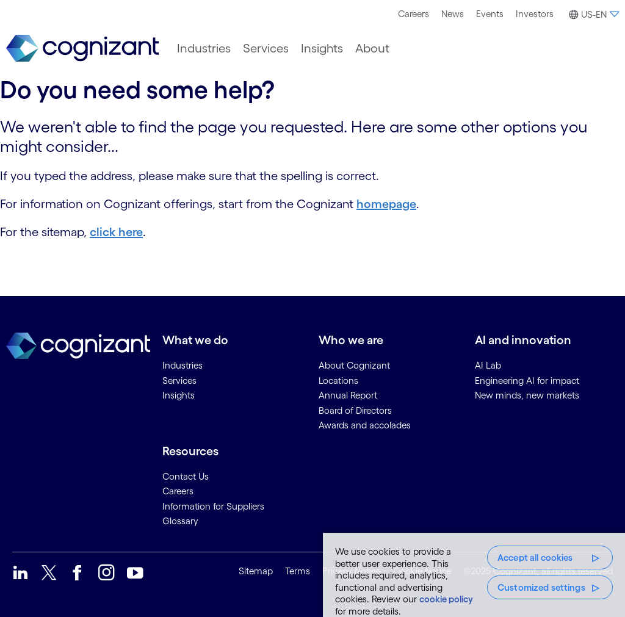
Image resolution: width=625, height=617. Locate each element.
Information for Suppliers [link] (213, 506)
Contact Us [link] (185, 476)
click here (116, 232)
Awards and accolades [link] (365, 425)
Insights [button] (322, 48)
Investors (535, 14)
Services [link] (179, 380)
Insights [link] (178, 395)
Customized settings (541, 587)
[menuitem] (413, 14)
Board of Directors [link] (355, 410)
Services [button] (266, 48)
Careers (413, 14)
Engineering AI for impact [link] (527, 380)
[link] (82, 48)
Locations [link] (338, 380)
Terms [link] (297, 571)
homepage (386, 204)
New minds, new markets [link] (527, 395)
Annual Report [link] (348, 395)
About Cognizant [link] (354, 365)
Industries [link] (182, 365)
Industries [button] (204, 48)
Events (490, 14)
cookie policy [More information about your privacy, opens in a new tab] (446, 599)
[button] (592, 14)
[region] (474, 575)
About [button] (372, 48)
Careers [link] (177, 491)
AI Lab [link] (488, 365)
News (452, 14)
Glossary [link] (180, 521)
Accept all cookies (535, 557)
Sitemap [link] (256, 571)
